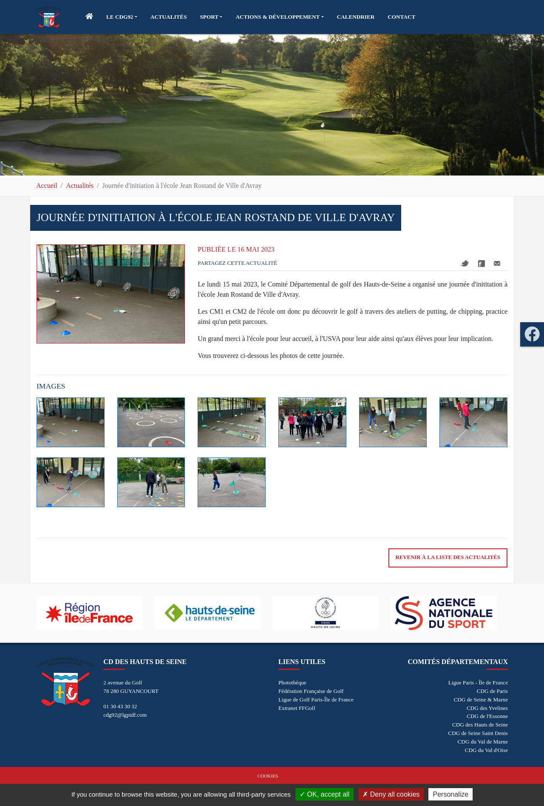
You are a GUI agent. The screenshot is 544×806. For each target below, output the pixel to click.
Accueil (46, 185)
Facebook (481, 263)
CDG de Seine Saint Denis (478, 733)
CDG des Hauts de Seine (480, 724)
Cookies (268, 775)
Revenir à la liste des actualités (448, 557)
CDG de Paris (492, 691)
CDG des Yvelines (487, 708)
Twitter (465, 263)
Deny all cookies (391, 794)
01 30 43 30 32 (120, 706)
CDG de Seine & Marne (481, 699)
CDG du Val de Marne (483, 741)
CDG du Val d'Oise (486, 750)
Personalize (450, 794)
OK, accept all (324, 794)
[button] (122, 17)
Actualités (80, 185)
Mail (497, 263)
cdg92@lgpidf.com (125, 715)
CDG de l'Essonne (487, 716)
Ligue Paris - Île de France (478, 682)
